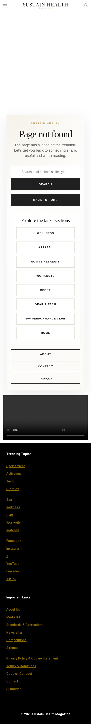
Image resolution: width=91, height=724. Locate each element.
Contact (45, 366)
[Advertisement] (45, 59)
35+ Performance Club (45, 318)
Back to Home (45, 199)
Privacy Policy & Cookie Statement (32, 658)
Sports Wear (15, 466)
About (45, 354)
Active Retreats (45, 261)
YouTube (12, 564)
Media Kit (13, 617)
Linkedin (12, 571)
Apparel (45, 247)
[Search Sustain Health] (45, 172)
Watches (12, 530)
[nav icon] (5, 6)
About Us (13, 609)
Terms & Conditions (21, 666)
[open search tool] (86, 5)
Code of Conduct (19, 674)
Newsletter (14, 632)
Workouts (46, 275)
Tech (10, 481)
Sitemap (12, 648)
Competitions (16, 640)
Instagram (14, 548)
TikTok (11, 579)
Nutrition (12, 489)
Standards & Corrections (24, 625)
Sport (45, 290)
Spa (9, 500)
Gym (9, 515)
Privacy (45, 378)
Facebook (13, 541)
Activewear (14, 474)
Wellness (45, 233)
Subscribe (13, 689)
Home (45, 332)
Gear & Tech (45, 304)
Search (45, 184)
